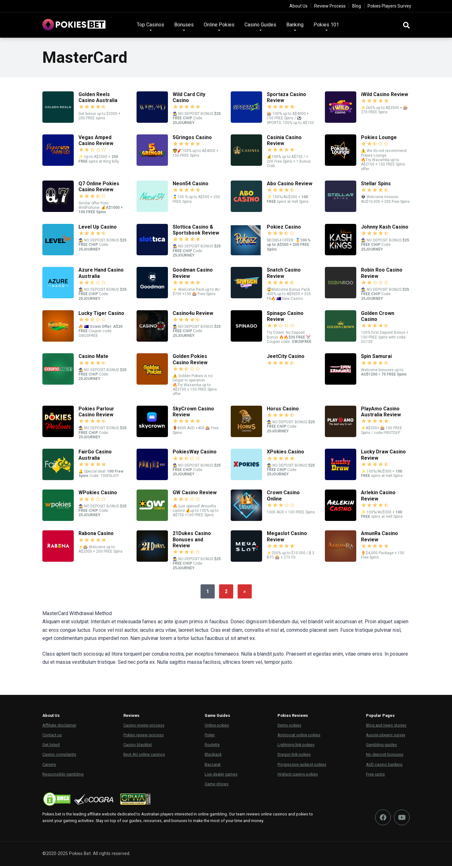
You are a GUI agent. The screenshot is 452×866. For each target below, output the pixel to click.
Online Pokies (219, 25)
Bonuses (184, 25)
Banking (295, 25)
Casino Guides (260, 25)
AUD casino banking (384, 764)
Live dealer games (221, 774)
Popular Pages (380, 715)
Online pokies (217, 725)
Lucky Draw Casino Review (383, 455)
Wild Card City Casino (189, 97)
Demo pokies (289, 725)
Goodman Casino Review (193, 273)
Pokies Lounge (379, 137)
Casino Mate (93, 356)
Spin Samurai (376, 356)
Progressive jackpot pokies (301, 764)
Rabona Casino (96, 533)
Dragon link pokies (294, 754)
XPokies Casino (285, 452)
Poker (210, 735)
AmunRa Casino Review (379, 536)
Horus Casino (283, 409)
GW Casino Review (195, 492)
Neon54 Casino (190, 184)
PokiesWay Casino (195, 452)
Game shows (217, 784)
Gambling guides (381, 744)
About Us (298, 5)
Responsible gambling (62, 774)
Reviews (131, 715)
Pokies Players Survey (389, 5)
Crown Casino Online (283, 495)
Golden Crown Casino (377, 316)
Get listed (51, 744)
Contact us (52, 735)
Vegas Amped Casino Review (95, 140)
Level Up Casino (97, 227)
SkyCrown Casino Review (193, 412)
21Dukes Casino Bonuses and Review (192, 539)
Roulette (212, 744)
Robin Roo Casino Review (381, 273)
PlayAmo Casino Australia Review (381, 412)
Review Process (330, 5)
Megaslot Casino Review (287, 536)
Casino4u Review (193, 313)
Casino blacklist (137, 744)
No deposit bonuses (384, 754)
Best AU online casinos (144, 754)
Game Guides (217, 715)
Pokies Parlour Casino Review (96, 412)
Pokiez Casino (284, 227)
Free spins (375, 774)
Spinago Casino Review (285, 316)
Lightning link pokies (296, 744)
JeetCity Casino (285, 356)
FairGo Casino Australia (95, 455)
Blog (356, 5)
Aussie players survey (385, 735)
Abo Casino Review (289, 184)
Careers (49, 764)
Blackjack (213, 754)
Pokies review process (143, 735)
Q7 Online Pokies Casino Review (98, 186)
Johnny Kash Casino (384, 227)
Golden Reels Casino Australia (97, 97)
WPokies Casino (97, 492)
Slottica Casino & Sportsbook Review (196, 230)
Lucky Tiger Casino (101, 313)
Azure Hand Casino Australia (101, 273)
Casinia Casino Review (284, 140)
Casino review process (143, 725)
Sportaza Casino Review (286, 97)
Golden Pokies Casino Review (190, 359)
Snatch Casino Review (284, 273)
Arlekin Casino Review (378, 495)
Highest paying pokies (297, 774)
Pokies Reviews (292, 715)
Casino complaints (59, 754)
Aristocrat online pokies (298, 735)
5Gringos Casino (192, 137)
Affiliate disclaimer (59, 725)
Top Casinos (150, 25)
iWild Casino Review (384, 94)
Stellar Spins (376, 184)
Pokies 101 (326, 25)
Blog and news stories (386, 725)
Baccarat (213, 764)
